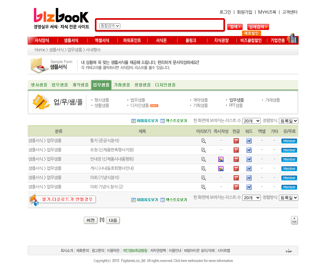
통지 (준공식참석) (104, 141)
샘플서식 (56, 50)
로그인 (225, 12)
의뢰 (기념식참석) (104, 178)
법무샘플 (137, 100)
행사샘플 (101, 100)
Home (40, 50)
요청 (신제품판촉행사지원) (112, 150)
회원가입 (244, 12)
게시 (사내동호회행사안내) (112, 168)
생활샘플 (101, 106)
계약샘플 (200, 100)
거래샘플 (272, 100)
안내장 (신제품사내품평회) (112, 159)
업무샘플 (74, 50)
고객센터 (289, 12)
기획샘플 (200, 106)
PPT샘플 (236, 106)
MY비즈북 (267, 12)
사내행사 (93, 50)
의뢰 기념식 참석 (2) (106, 187)
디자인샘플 (139, 106)
